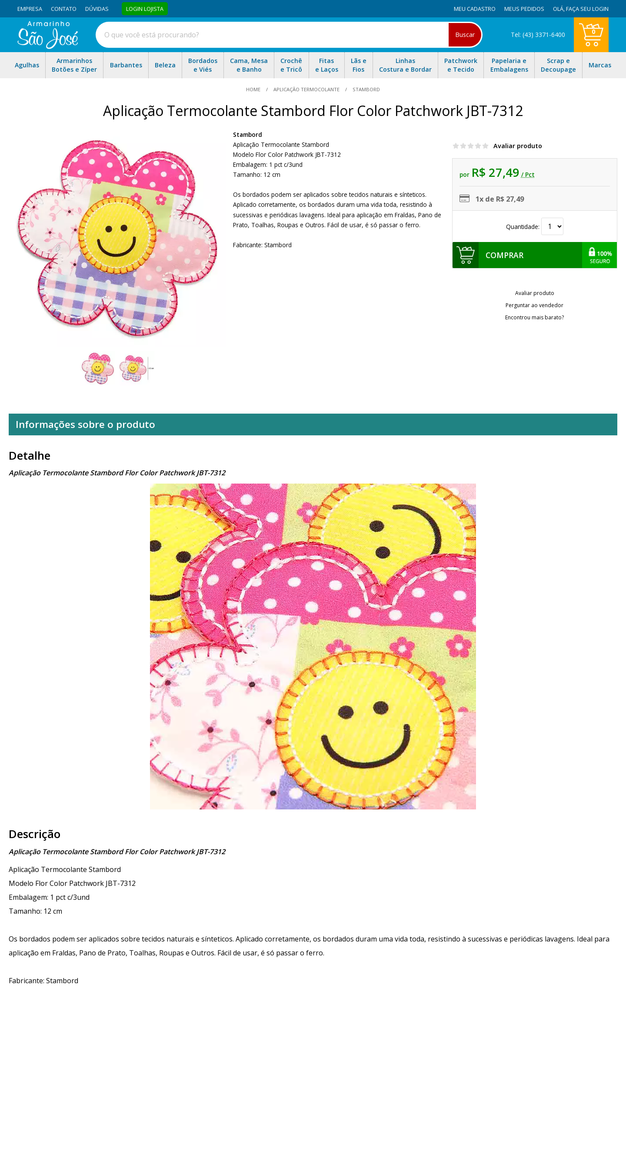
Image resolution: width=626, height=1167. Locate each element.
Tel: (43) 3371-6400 (538, 34)
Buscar (465, 34)
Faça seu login (587, 9)
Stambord (247, 134)
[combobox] (289, 35)
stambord (365, 89)
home (254, 89)
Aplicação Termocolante (306, 89)
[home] (47, 46)
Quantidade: (534, 226)
